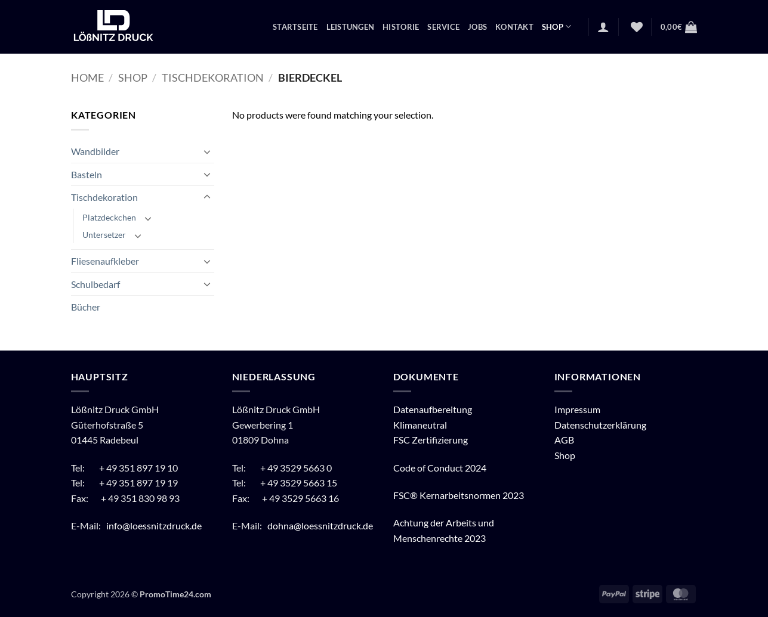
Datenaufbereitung (432, 409)
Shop (556, 26)
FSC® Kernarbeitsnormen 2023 (458, 495)
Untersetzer (104, 235)
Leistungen (350, 27)
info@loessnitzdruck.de (154, 525)
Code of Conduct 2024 (439, 467)
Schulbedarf (95, 284)
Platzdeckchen (109, 217)
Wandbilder (95, 151)
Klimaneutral (420, 424)
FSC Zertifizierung (430, 439)
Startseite (295, 27)
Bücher (85, 306)
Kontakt (514, 27)
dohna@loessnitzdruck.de (320, 525)
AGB (564, 439)
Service (443, 27)
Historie (401, 27)
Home (87, 77)
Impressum (577, 409)
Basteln (86, 174)
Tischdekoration (213, 77)
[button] (603, 27)
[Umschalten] (207, 151)
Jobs (477, 27)
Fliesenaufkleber (105, 260)
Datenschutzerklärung (600, 424)
